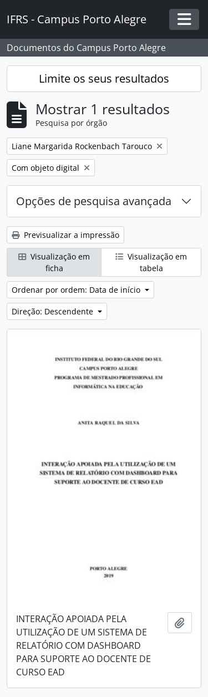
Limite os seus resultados (104, 78)
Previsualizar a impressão (65, 235)
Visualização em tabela (151, 262)
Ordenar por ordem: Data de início (77, 289)
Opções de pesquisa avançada (93, 201)
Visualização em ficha (54, 262)
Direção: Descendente (53, 311)
